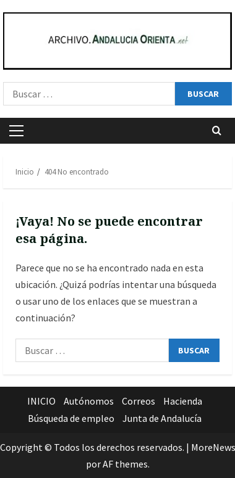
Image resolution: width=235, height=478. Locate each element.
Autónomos (89, 401)
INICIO (41, 401)
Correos (138, 401)
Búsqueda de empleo (71, 418)
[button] (16, 131)
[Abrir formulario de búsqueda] (216, 130)
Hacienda (182, 401)
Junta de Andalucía (162, 418)
